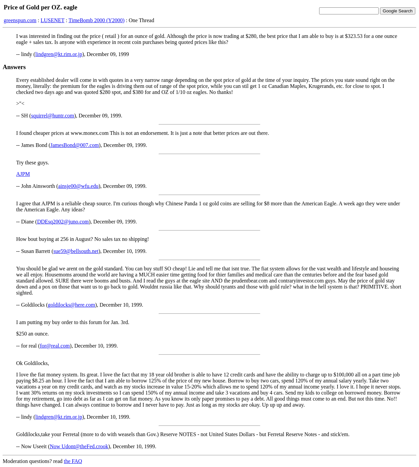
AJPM (23, 174)
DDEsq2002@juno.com (63, 221)
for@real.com (55, 346)
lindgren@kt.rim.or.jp (58, 54)
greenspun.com (20, 20)
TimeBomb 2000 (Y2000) (97, 20)
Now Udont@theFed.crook (79, 446)
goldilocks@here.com (71, 305)
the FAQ (73, 461)
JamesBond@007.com (74, 145)
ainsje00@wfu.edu (78, 186)
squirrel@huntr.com (52, 115)
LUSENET (53, 20)
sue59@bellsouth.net (76, 251)
